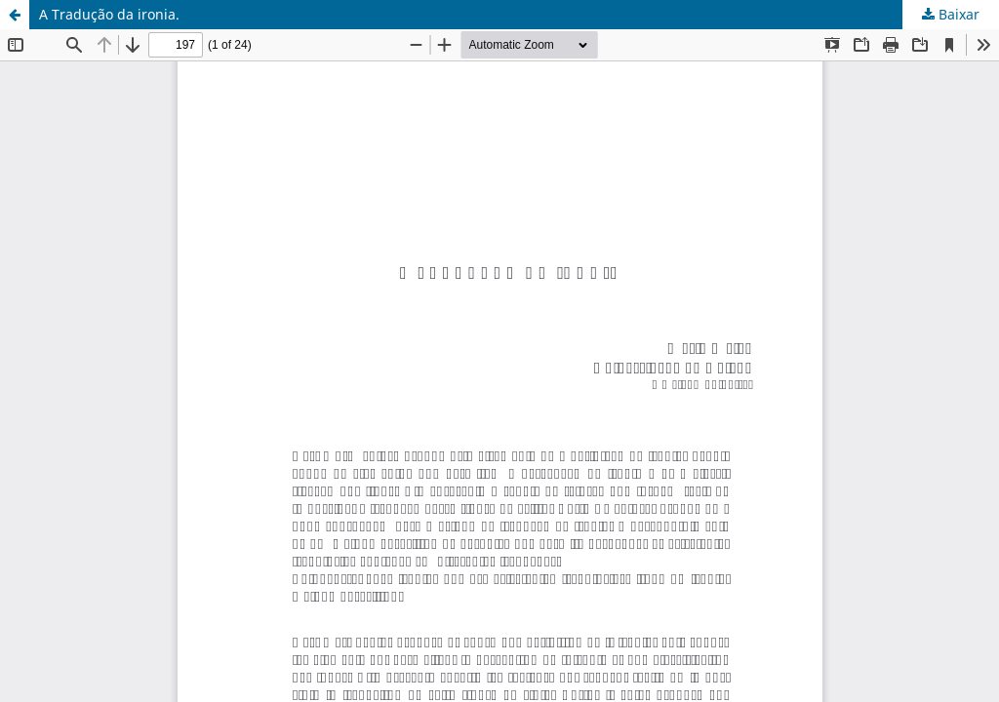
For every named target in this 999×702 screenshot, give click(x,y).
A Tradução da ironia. (109, 14)
